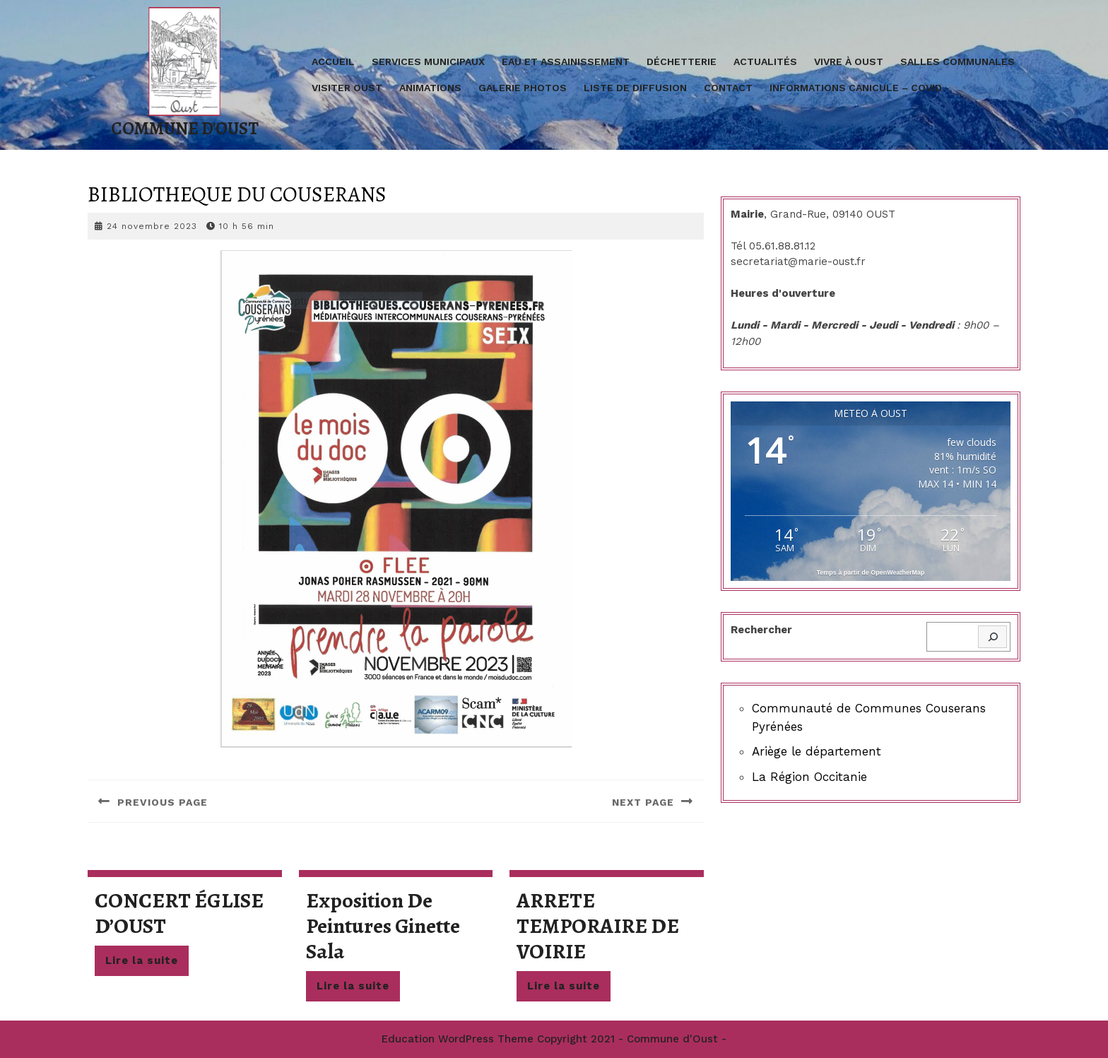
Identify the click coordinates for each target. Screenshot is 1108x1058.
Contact (728, 87)
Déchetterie (682, 61)
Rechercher (761, 629)
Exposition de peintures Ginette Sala (383, 925)
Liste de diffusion (635, 87)
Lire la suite (147, 964)
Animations (430, 87)
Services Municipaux (428, 61)
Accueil (333, 61)
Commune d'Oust (185, 129)
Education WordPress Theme (458, 1039)
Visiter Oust (347, 87)
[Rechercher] (992, 637)
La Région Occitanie (809, 777)
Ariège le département (816, 751)
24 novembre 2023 (152, 226)
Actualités (765, 61)
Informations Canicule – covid (856, 87)
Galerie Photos (522, 87)
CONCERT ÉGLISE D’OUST (179, 913)
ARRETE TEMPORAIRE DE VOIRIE (598, 925)
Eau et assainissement (566, 61)
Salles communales (957, 61)
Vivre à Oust (848, 61)
